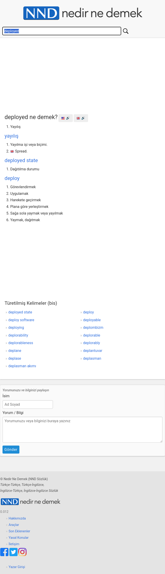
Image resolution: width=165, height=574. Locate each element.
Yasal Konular (19, 538)
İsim (6, 396)
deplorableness (20, 343)
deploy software (21, 320)
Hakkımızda (17, 518)
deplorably (91, 343)
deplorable (91, 335)
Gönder (11, 449)
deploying (16, 327)
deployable (92, 320)
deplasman (92, 358)
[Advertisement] (85, 75)
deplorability (18, 335)
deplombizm (93, 327)
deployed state (21, 160)
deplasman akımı (22, 366)
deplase (14, 358)
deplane (14, 350)
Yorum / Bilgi (13, 413)
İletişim (14, 544)
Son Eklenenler (19, 531)
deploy (12, 178)
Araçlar (14, 525)
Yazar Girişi (17, 567)
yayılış (11, 136)
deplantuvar (92, 350)
